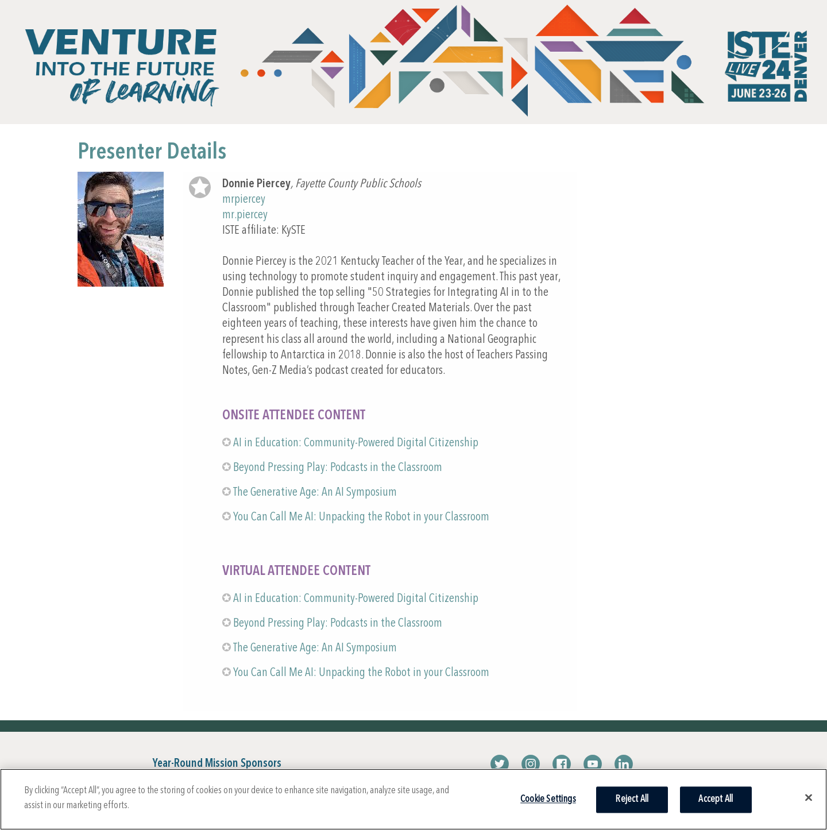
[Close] (808, 797)
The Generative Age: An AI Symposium (315, 493)
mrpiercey (243, 200)
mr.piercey (245, 215)
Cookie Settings (548, 799)
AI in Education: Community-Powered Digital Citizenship (355, 443)
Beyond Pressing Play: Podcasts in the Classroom (337, 468)
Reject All (631, 799)
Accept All (715, 799)
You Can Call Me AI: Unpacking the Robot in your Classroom (361, 517)
